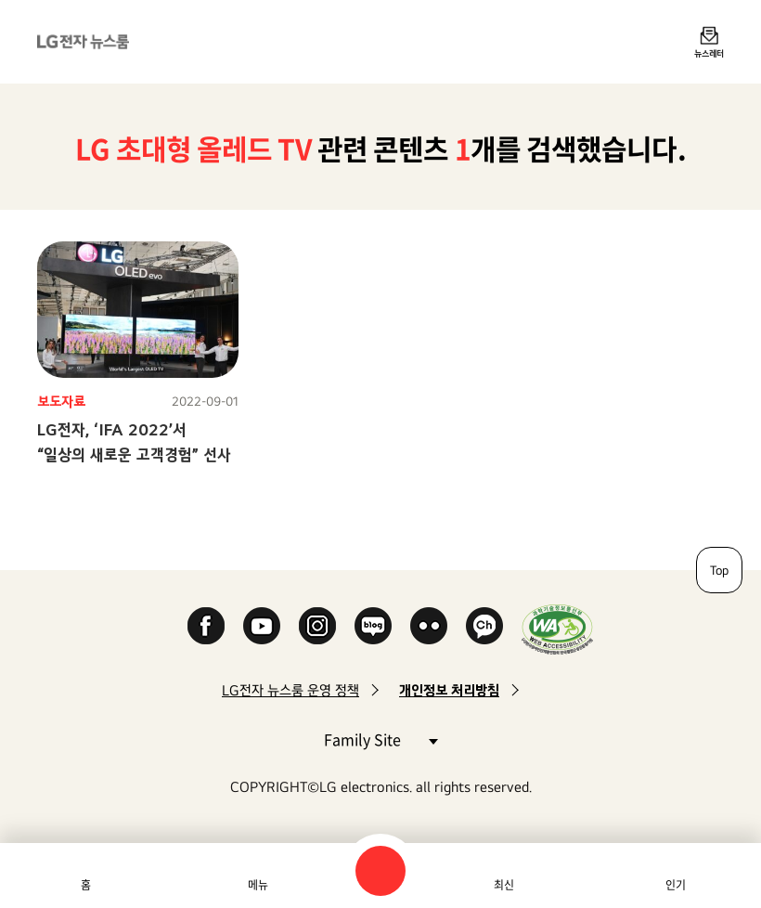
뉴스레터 (709, 52)
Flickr (428, 625)
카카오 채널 (484, 625)
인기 (675, 884)
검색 (380, 871)
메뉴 (258, 884)
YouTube (261, 625)
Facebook (206, 625)
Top (719, 570)
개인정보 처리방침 (449, 690)
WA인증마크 (557, 629)
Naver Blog (373, 625)
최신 (504, 884)
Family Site (380, 738)
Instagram (317, 625)
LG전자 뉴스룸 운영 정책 (290, 690)
